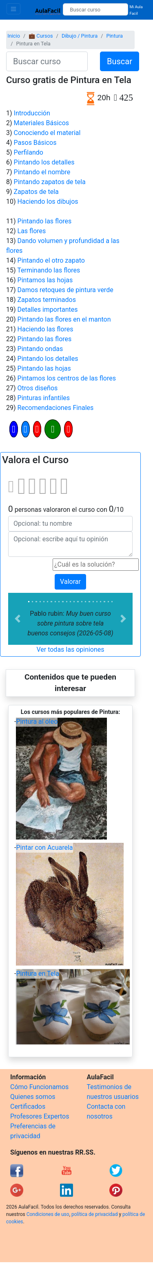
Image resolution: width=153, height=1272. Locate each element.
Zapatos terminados (47, 300)
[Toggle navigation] (13, 8)
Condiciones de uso (48, 1214)
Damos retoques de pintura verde (65, 290)
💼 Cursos (41, 36)
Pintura (114, 36)
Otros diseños (38, 388)
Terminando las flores (48, 270)
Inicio (13, 36)
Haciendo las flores (45, 329)
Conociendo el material (47, 133)
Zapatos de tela (36, 192)
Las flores (32, 231)
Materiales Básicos (41, 123)
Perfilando (28, 152)
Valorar (70, 581)
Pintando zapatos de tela (50, 182)
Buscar (119, 61)
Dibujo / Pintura (80, 36)
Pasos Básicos (35, 142)
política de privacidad (94, 1214)
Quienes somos (32, 1097)
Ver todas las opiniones (70, 649)
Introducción (32, 113)
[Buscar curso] (95, 9)
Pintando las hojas (44, 368)
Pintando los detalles (44, 162)
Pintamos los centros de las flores (67, 378)
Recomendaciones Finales (56, 408)
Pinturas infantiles (44, 398)
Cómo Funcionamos (39, 1087)
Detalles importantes (48, 309)
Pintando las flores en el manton (64, 319)
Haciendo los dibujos (48, 201)
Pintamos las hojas (45, 280)
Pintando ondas (40, 349)
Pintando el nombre (42, 172)
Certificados (27, 1106)
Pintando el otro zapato (51, 260)
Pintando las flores (45, 221)
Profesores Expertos (39, 1116)
